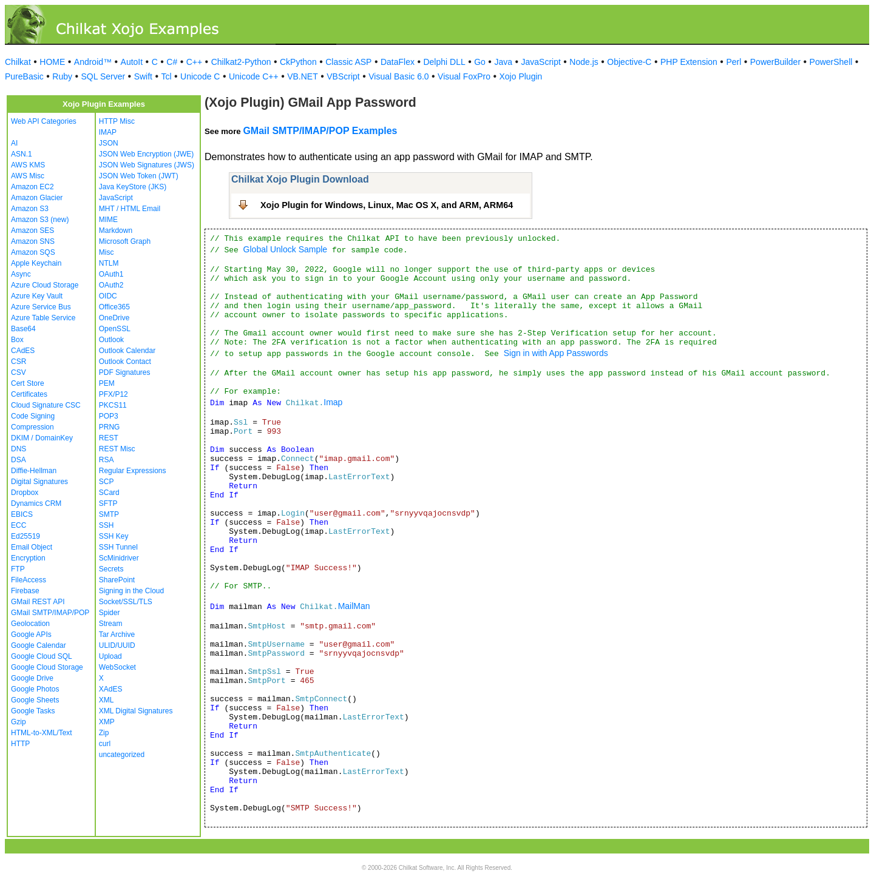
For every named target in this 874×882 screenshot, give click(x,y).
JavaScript (541, 62)
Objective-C (629, 62)
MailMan (354, 606)
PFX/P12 (113, 394)
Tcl (166, 76)
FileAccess (28, 580)
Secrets (111, 569)
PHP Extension (688, 62)
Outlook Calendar (127, 350)
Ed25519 (25, 536)
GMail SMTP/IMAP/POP (50, 612)
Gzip (18, 722)
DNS (18, 449)
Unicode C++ (254, 76)
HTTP (20, 743)
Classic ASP (348, 62)
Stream (111, 623)
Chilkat (18, 62)
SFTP (108, 503)
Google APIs (31, 634)
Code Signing (33, 416)
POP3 (108, 416)
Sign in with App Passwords (556, 353)
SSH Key (114, 536)
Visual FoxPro (464, 76)
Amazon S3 (30, 208)
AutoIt (132, 62)
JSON (108, 143)
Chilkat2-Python (241, 62)
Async (21, 274)
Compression (32, 427)
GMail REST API (37, 602)
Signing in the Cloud (131, 591)
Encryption (28, 558)
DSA (18, 460)
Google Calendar (38, 645)
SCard (109, 492)
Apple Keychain (36, 263)
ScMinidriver (119, 558)
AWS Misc (27, 176)
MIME (108, 219)
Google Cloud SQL (41, 656)
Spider (109, 612)
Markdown (115, 230)
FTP (18, 569)
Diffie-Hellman (33, 470)
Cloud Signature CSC (46, 405)
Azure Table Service (43, 318)
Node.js (583, 62)
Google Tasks (33, 711)
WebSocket (117, 667)
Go (480, 62)
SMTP (109, 514)
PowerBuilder (775, 62)
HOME (52, 62)
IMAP (108, 132)
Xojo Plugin (521, 76)
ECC (18, 525)
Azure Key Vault (37, 296)
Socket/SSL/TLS (125, 602)
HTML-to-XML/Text (41, 733)
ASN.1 (21, 154)
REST (108, 438)
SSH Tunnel (118, 547)
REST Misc (117, 449)
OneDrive (114, 318)
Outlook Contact (125, 361)
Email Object (31, 547)
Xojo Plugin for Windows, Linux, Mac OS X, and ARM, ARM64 (386, 205)
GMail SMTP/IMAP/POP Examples (320, 131)
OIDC (108, 296)
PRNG (109, 427)
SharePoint (117, 580)
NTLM (109, 263)
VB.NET (302, 76)
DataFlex (398, 62)
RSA (106, 460)
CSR (18, 361)
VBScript (343, 76)
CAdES (23, 350)
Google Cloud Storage (47, 667)
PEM (107, 383)
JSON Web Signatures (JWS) (146, 165)
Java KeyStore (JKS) (132, 187)
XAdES (111, 689)
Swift (143, 76)
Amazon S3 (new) (40, 219)
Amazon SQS (33, 252)
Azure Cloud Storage (44, 285)
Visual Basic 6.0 (398, 76)
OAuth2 (111, 285)
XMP (107, 722)
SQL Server (103, 76)
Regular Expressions (132, 470)
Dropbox (24, 492)
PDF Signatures (125, 372)
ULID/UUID (117, 645)
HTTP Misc (117, 121)
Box (17, 339)
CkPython (298, 62)
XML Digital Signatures (136, 711)
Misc (106, 252)
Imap (333, 402)
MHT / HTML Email (129, 208)
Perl (733, 62)
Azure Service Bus (41, 307)
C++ (194, 62)
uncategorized (121, 754)
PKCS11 (113, 405)
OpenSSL (114, 329)
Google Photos (35, 689)
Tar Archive (117, 634)
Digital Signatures (39, 481)
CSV (18, 372)
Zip (104, 733)
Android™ (93, 62)
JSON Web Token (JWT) (138, 176)
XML (106, 700)
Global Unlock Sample (285, 249)
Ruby (62, 76)
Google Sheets (35, 700)
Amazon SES (32, 230)
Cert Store (27, 383)
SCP (106, 481)
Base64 (23, 329)
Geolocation (30, 623)
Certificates (29, 394)
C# (171, 62)
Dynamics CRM (36, 503)
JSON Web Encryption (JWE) (146, 154)
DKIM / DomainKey (42, 438)
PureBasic (24, 76)
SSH (106, 525)
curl (104, 743)
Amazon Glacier (37, 198)
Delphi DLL (444, 62)
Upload (110, 656)
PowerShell (831, 62)
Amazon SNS (33, 241)
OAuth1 (111, 274)
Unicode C (200, 76)
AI (14, 143)
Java (503, 62)
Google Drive (32, 678)
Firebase (25, 591)
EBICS (22, 514)
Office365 (114, 307)
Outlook (111, 339)
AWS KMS (28, 165)
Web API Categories (43, 121)
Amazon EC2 (32, 187)
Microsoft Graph (125, 241)
